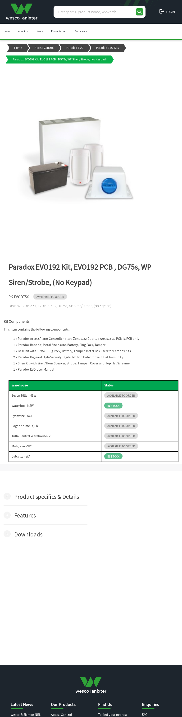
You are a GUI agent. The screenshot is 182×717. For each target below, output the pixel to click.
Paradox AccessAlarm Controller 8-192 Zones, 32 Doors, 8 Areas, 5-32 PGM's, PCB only (78, 338)
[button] (41, 496)
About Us (23, 31)
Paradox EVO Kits (107, 48)
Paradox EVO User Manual (36, 369)
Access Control (44, 48)
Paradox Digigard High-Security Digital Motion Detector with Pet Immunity (70, 357)
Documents (80, 31)
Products (58, 31)
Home (7, 31)
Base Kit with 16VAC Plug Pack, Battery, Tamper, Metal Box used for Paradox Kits (74, 351)
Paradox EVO (74, 48)
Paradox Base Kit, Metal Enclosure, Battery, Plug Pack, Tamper (61, 345)
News (40, 31)
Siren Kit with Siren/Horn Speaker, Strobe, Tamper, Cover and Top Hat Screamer (74, 363)
